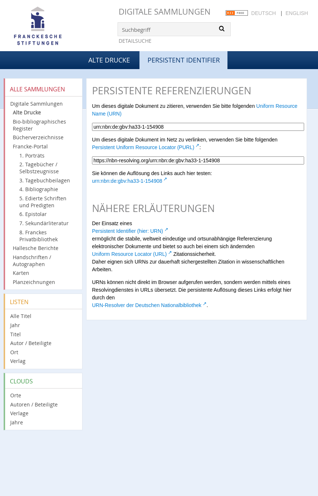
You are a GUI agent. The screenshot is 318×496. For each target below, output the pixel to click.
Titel (15, 334)
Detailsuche (135, 40)
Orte (15, 395)
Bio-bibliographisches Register (39, 125)
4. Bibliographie (38, 189)
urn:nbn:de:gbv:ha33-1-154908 (127, 181)
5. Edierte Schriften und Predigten (42, 202)
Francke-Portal (30, 146)
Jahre (16, 422)
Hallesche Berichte (35, 248)
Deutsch (263, 13)
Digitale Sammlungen (165, 11)
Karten (21, 272)
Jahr (15, 325)
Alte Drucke (109, 60)
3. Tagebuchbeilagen (44, 180)
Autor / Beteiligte (30, 343)
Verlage (19, 413)
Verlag (18, 360)
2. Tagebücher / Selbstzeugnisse (39, 168)
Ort (14, 352)
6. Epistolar (33, 214)
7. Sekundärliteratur (44, 223)
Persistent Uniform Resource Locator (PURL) (143, 147)
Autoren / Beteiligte (34, 404)
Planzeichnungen (34, 282)
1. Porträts (32, 155)
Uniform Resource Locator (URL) (129, 254)
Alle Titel (20, 316)
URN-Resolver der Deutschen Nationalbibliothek (147, 305)
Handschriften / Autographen (32, 261)
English (297, 13)
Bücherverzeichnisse (38, 137)
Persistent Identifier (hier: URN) (127, 231)
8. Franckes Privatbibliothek (38, 236)
